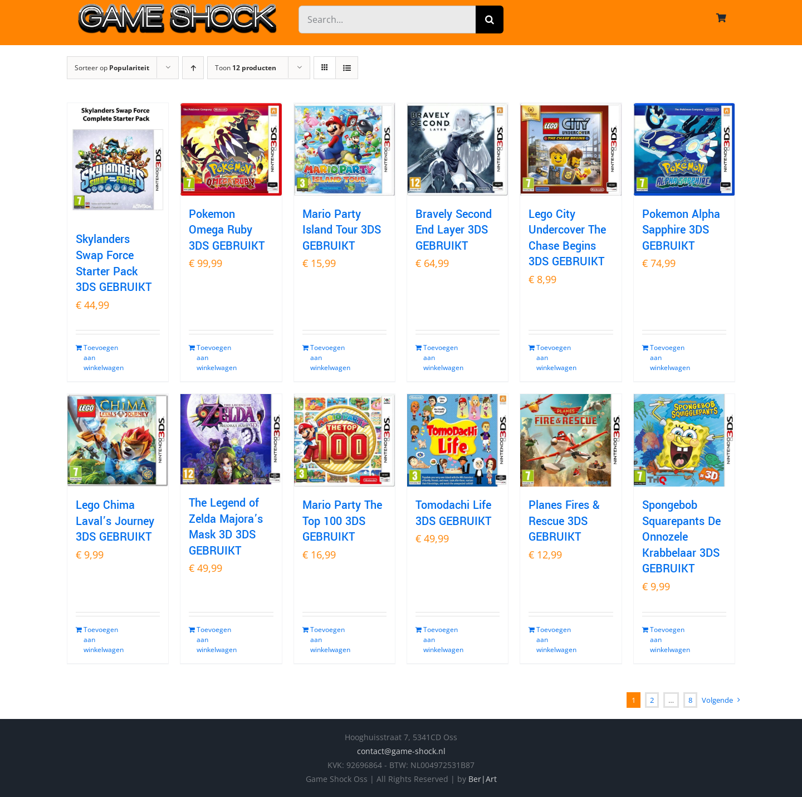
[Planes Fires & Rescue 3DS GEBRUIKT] (570, 440)
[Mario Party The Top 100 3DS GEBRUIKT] (344, 440)
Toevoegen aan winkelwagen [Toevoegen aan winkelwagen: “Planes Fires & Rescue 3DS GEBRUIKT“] (553, 639)
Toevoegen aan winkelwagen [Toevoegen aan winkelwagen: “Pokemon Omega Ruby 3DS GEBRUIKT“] (213, 357)
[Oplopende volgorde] (193, 67)
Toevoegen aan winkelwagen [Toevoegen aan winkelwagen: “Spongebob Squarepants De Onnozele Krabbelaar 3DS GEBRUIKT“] (666, 639)
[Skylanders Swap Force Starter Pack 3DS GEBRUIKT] (117, 162)
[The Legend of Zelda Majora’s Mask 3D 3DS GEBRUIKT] (230, 439)
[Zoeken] (489, 19)
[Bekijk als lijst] (347, 68)
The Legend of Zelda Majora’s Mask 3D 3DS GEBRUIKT (226, 527)
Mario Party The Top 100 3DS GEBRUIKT (342, 521)
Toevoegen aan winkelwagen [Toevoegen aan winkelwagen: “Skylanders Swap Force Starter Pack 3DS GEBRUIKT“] (100, 357)
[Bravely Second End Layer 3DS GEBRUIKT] (457, 149)
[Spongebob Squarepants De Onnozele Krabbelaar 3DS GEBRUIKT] (684, 440)
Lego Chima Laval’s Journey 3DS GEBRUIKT (115, 521)
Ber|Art (482, 779)
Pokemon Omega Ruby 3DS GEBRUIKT (227, 230)
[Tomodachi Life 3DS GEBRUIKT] (457, 440)
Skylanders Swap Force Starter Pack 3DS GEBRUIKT (113, 263)
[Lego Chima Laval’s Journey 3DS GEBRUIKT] (117, 440)
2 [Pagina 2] (652, 700)
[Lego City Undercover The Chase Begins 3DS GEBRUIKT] (570, 149)
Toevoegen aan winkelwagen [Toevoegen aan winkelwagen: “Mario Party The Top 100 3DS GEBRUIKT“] (327, 639)
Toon (245, 67)
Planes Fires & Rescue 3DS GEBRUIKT (564, 521)
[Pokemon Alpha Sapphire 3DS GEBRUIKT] (684, 149)
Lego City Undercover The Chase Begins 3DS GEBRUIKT (567, 238)
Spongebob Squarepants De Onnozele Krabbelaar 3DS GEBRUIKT (681, 537)
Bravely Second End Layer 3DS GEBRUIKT (453, 230)
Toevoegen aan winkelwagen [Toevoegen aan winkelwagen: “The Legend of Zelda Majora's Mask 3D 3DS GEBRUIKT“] (213, 639)
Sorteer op (112, 67)
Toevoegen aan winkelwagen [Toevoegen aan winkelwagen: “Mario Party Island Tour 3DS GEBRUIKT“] (327, 357)
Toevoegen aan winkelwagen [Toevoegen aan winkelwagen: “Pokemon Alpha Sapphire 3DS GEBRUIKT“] (666, 357)
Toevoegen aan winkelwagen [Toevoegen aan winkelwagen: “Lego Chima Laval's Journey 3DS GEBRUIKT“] (100, 639)
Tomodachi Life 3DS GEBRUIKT (453, 513)
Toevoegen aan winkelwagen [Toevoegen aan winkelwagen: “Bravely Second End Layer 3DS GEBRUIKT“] (440, 357)
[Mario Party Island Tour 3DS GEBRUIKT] (344, 149)
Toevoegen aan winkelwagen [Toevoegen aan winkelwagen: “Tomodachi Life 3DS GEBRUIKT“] (440, 639)
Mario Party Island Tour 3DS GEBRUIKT (341, 230)
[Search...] (387, 19)
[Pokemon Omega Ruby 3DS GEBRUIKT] (230, 149)
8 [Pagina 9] (690, 700)
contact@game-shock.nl (401, 751)
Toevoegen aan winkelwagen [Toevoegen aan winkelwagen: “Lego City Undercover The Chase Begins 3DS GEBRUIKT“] (553, 357)
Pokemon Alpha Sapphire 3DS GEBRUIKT (681, 230)
